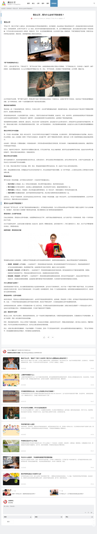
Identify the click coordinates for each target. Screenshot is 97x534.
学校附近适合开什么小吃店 (29, 442)
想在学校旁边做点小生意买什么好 (31, 475)
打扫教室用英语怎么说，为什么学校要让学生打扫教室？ (38, 392)
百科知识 (54, 3)
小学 (38, 3)
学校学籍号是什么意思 (28, 425)
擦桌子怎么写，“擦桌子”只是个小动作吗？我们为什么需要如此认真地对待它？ (44, 358)
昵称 (5, 519)
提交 (8, 523)
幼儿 (33, 3)
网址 (67, 519)
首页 (28, 3)
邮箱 (36, 519)
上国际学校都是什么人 (28, 375)
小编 (12, 350)
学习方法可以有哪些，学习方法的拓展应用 (34, 408)
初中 (43, 3)
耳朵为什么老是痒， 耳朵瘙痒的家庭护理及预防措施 (37, 459)
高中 (48, 3)
